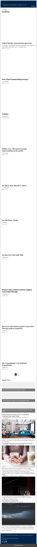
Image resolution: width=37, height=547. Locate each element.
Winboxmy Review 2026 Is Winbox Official (12, 417)
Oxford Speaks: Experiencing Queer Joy (17, 43)
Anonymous (5, 116)
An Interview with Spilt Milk (12, 255)
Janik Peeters (6, 475)
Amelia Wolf (23, 45)
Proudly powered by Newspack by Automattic (10, 538)
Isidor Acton (5, 257)
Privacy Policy (4, 539)
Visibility (5, 114)
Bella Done (18, 45)
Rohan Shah (5, 502)
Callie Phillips (5, 47)
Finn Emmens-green (12, 47)
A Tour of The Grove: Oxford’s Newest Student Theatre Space (16, 400)
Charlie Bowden (12, 45)
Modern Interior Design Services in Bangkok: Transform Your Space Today (17, 410)
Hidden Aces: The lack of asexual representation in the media (14, 150)
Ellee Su (5, 222)
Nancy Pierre (6, 444)
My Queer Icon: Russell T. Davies (14, 185)
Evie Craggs (5, 45)
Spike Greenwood (31, 45)
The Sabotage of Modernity (10, 501)
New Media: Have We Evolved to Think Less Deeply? (14, 389)
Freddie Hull (6, 187)
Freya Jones (5, 294)
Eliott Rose (5, 367)
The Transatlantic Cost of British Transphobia (14, 364)
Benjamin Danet (22, 47)
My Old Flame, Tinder (10, 220)
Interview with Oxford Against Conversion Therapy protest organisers (18, 327)
